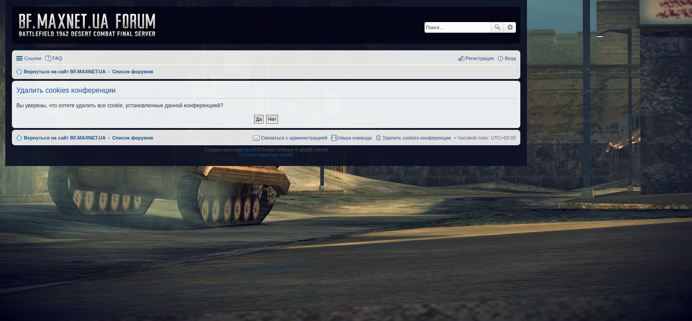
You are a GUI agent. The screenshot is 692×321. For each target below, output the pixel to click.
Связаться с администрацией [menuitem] (294, 137)
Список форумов (132, 137)
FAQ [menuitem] (57, 58)
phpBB (251, 149)
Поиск (497, 27)
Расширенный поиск (510, 27)
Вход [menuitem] (510, 58)
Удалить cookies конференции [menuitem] (417, 137)
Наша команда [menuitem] (355, 137)
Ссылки (32, 58)
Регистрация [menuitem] (480, 58)
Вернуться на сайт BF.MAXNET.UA (64, 137)
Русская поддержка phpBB (266, 154)
